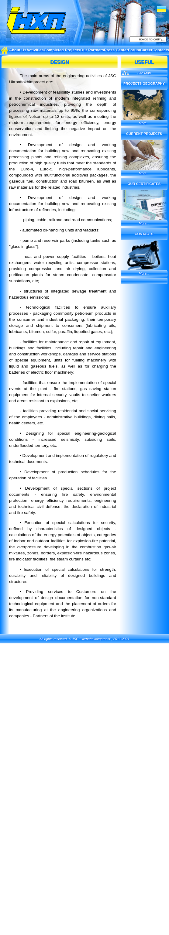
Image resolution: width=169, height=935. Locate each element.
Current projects (144, 133)
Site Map (144, 73)
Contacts (144, 234)
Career (146, 50)
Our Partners (92, 50)
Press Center (116, 50)
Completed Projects (62, 50)
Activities (35, 50)
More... (144, 123)
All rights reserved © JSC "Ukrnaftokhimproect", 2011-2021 (84, 639)
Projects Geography (144, 83)
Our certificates (144, 184)
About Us (17, 50)
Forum (134, 50)
